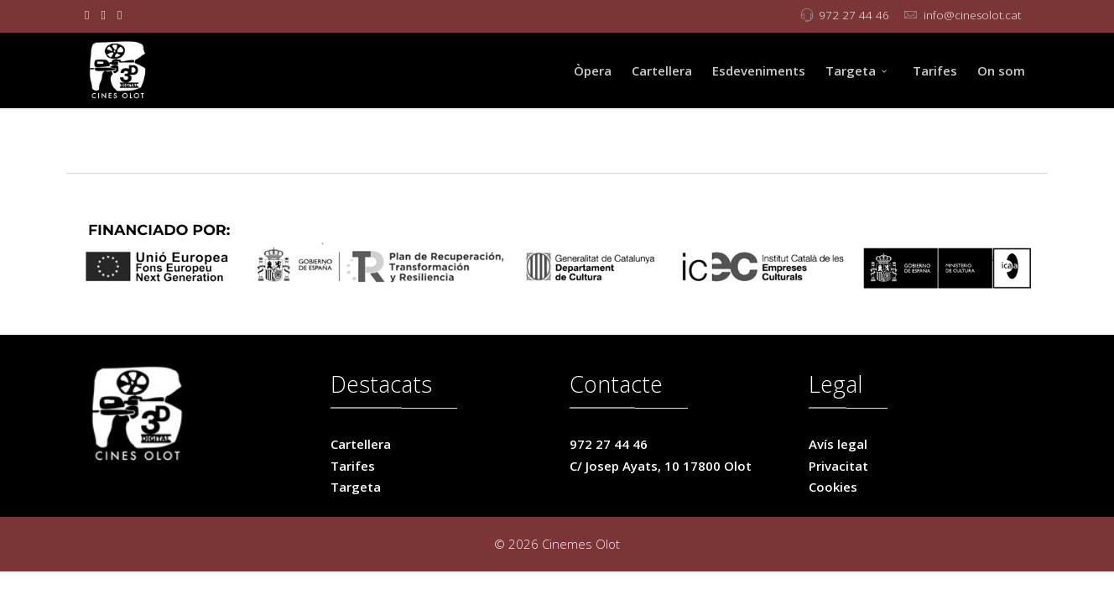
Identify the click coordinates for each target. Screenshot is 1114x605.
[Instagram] (119, 14)
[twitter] (103, 14)
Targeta (850, 70)
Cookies (833, 486)
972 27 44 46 (854, 15)
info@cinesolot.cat (972, 15)
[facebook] (87, 14)
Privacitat (838, 465)
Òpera (593, 70)
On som (1001, 70)
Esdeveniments (758, 70)
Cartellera (662, 70)
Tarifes (935, 70)
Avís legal (838, 443)
